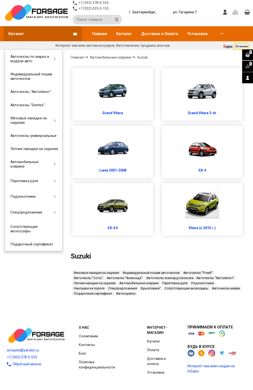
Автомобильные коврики (24, 164)
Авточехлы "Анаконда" (125, 278)
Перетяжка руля (24, 181)
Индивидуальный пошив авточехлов (31, 76)
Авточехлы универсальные (33, 135)
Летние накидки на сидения (34, 149)
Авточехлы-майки (226, 288)
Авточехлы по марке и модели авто (29, 58)
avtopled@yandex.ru (23, 350)
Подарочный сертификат (31, 244)
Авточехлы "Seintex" (27, 105)
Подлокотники (23, 196)
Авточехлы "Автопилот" (30, 91)
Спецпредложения (122, 288)
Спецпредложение (26, 212)
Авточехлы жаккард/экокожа (169, 278)
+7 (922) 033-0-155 (94, 8)
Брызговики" (151, 288)
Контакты (87, 345)
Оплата (153, 350)
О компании (88, 336)
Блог (82, 353)
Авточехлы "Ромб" (198, 273)
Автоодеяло (126, 293)
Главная (99, 33)
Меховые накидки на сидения (28, 120)
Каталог (124, 33)
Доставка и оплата (156, 361)
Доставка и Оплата (159, 33)
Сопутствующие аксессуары (24, 228)
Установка (197, 33)
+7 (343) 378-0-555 (22, 357)
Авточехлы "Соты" (88, 278)
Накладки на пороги (89, 288)
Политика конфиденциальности (97, 364)
